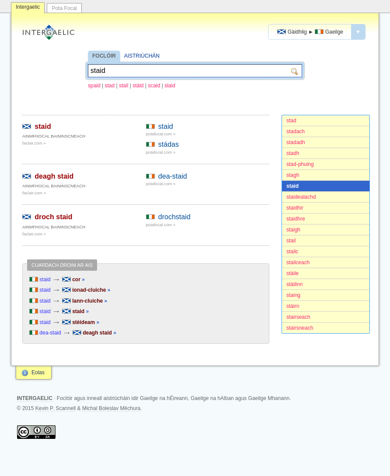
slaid (169, 86)
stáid (137, 86)
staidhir (294, 208)
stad (110, 86)
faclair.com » (34, 143)
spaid (94, 86)
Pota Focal (64, 8)
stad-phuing (300, 164)
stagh (292, 175)
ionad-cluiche (86, 290)
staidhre (295, 219)
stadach (295, 131)
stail (123, 86)
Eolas (38, 372)
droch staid (53, 217)
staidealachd (301, 197)
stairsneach (299, 328)
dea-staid (172, 176)
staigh (293, 230)
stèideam (80, 322)
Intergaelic (28, 7)
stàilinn (294, 284)
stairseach (298, 317)
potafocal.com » (161, 133)
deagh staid (54, 176)
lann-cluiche (84, 301)
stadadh (295, 142)
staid (292, 186)
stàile (292, 273)
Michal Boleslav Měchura (111, 408)
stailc (292, 251)
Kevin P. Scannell (55, 408)
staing (293, 295)
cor (73, 279)
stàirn (292, 306)
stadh (292, 153)
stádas (168, 144)
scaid (154, 86)
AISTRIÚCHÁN (142, 56)
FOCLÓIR (104, 56)
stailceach (298, 262)
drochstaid (174, 217)
